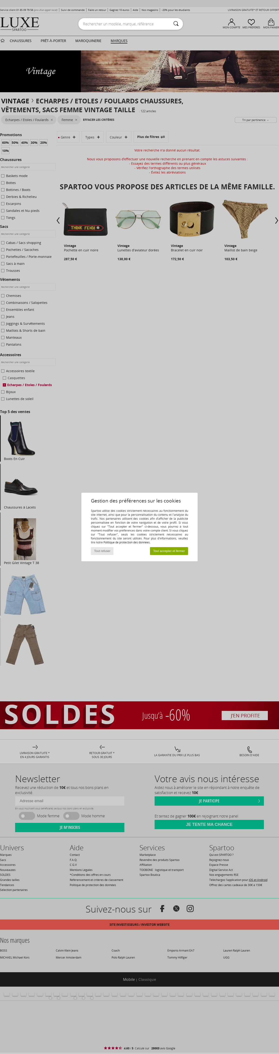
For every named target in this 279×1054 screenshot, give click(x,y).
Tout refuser (102, 551)
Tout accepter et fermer (169, 551)
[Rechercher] (176, 24)
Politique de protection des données (126, 542)
